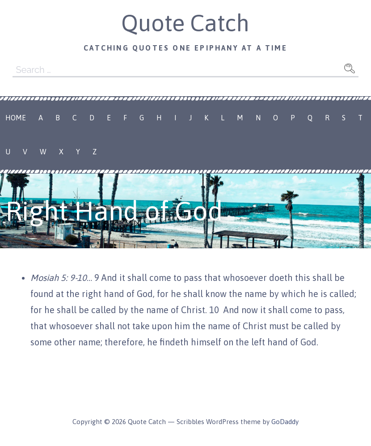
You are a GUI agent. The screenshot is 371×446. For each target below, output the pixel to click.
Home (15, 118)
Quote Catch (185, 22)
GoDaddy (285, 421)
